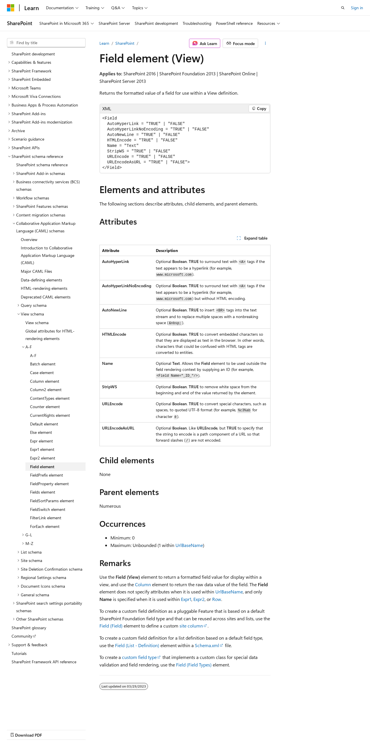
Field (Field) (111, 626)
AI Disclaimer (18, 729)
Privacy (126, 729)
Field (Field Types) (194, 665)
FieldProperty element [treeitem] (49, 483)
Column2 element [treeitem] (46, 389)
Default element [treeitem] (44, 424)
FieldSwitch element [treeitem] (47, 509)
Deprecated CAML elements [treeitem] (46, 297)
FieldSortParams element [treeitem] (52, 500)
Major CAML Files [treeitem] (36, 271)
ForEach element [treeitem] (45, 526)
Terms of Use (155, 729)
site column (191, 626)
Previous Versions (52, 729)
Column (143, 584)
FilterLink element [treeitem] (45, 517)
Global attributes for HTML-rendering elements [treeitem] (50, 334)
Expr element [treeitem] (41, 441)
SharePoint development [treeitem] (33, 54)
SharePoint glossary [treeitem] (29, 627)
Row (216, 599)
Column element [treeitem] (44, 381)
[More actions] (265, 43)
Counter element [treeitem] (45, 406)
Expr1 (186, 599)
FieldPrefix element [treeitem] (46, 475)
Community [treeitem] (22, 636)
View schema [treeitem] (37, 322)
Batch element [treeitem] (43, 364)
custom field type (139, 657)
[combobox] (46, 42)
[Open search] (343, 8)
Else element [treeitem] (41, 432)
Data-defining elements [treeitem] (41, 280)
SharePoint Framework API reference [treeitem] (44, 661)
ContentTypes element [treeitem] (50, 398)
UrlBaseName (189, 545)
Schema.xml (207, 645)
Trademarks (183, 729)
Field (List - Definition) (137, 645)
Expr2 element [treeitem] (42, 458)
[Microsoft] (10, 8)
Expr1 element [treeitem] (42, 449)
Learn (104, 43)
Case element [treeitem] (42, 372)
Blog (79, 729)
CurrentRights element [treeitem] (50, 415)
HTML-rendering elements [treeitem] (44, 288)
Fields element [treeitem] (42, 492)
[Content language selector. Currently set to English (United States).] (33, 715)
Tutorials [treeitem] (19, 653)
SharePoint (124, 43)
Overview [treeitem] (29, 239)
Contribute (103, 729)
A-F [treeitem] (33, 355)
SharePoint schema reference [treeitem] (42, 164)
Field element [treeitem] (42, 466)
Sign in (357, 7)
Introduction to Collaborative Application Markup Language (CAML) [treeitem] (47, 255)
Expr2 (199, 599)
